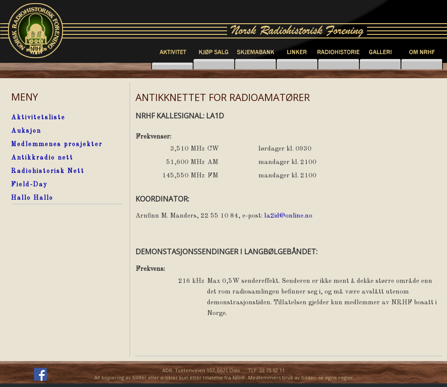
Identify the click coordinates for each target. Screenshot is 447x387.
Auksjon (26, 131)
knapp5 (380, 64)
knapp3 (297, 64)
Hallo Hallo (32, 198)
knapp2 (214, 64)
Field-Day (29, 184)
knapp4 (338, 64)
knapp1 (172, 64)
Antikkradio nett (42, 158)
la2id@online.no (288, 216)
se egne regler (335, 377)
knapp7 (255, 64)
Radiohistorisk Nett (47, 171)
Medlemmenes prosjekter (56, 144)
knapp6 (422, 64)
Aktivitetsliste (38, 117)
